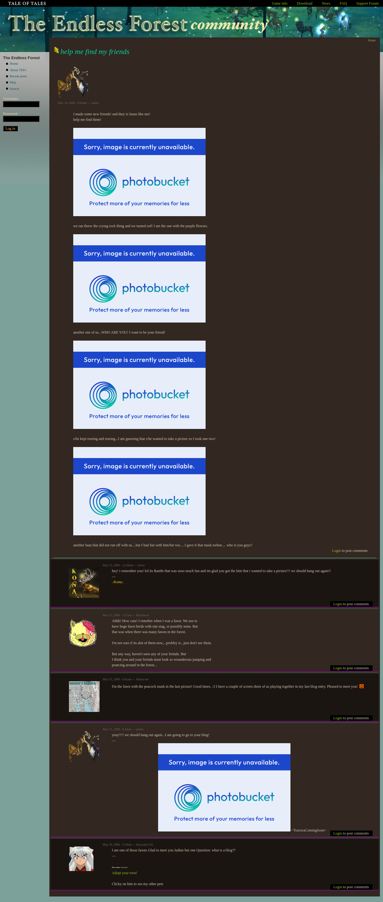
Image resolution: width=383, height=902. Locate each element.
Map (13, 82)
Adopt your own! (124, 873)
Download (305, 3)
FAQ (343, 3)
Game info (280, 3)
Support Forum (367, 3)
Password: (12, 113)
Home (14, 63)
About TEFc (18, 70)
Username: (12, 98)
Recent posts (18, 76)
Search (14, 88)
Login (336, 550)
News (326, 3)
